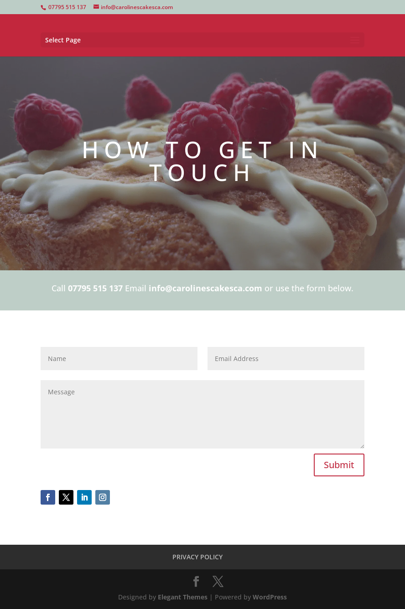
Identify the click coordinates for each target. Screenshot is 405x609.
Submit (339, 465)
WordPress (270, 597)
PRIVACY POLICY (197, 556)
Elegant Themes (183, 597)
